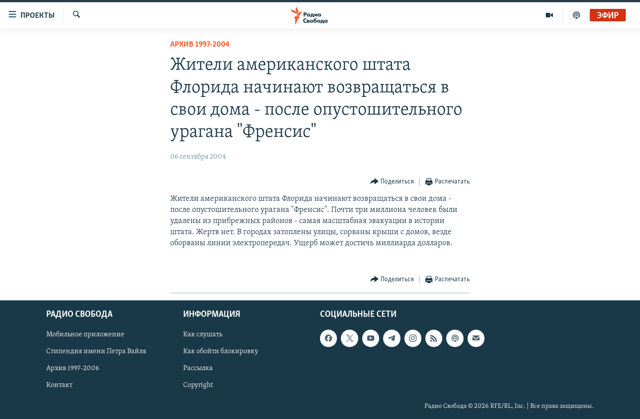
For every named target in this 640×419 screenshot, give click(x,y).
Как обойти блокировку (220, 351)
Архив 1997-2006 (72, 368)
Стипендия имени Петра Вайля (96, 351)
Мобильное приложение (85, 334)
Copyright (198, 385)
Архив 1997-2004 (200, 44)
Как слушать (202, 334)
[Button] (392, 182)
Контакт (59, 385)
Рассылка (198, 368)
